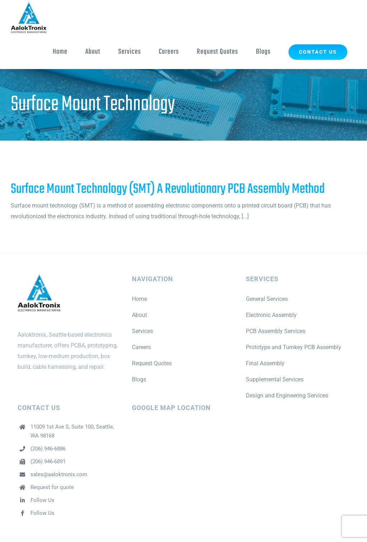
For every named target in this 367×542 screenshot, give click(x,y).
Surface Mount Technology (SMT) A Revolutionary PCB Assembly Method (168, 189)
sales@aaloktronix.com (58, 474)
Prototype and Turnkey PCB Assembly (293, 347)
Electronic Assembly (271, 315)
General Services (267, 299)
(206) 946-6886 (48, 448)
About (139, 315)
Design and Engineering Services (287, 395)
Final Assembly (265, 363)
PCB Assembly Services (275, 331)
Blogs (139, 379)
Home (139, 299)
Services (142, 331)
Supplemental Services (275, 379)
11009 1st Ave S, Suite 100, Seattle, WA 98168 (72, 431)
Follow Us (42, 500)
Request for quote (52, 487)
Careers (141, 347)
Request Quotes (152, 363)
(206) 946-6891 (48, 461)
